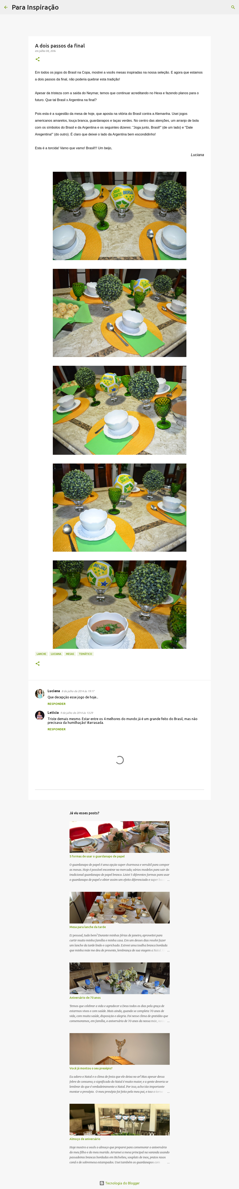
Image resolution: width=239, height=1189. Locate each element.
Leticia (53, 712)
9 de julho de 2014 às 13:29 (76, 712)
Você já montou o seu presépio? (91, 1068)
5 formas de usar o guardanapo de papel (97, 856)
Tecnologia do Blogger (119, 1183)
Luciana (56, 654)
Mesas (70, 654)
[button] (37, 59)
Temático (85, 654)
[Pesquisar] (64, 7)
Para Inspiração (35, 7)
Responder (57, 703)
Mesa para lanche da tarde (88, 927)
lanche (41, 654)
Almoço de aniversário (85, 1139)
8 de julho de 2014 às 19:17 (78, 691)
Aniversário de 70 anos (85, 997)
